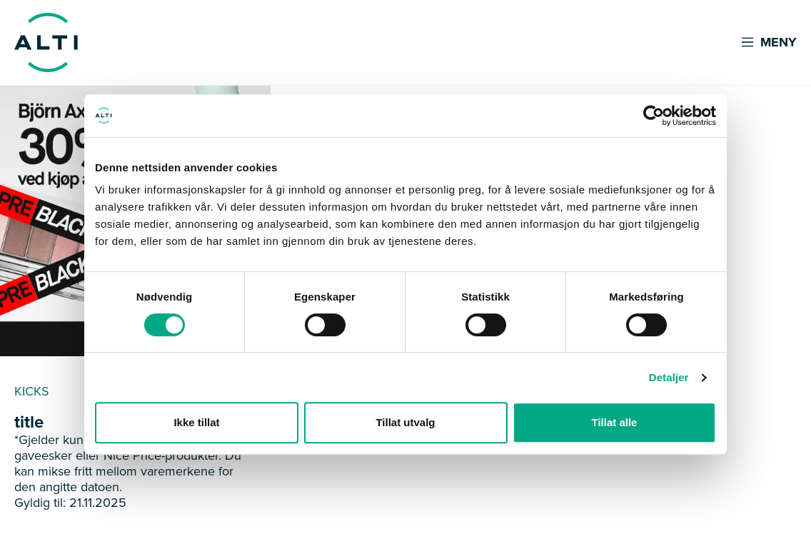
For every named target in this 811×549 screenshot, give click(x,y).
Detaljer (669, 377)
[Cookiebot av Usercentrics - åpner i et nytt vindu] (653, 115)
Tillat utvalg (405, 422)
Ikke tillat (196, 422)
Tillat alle (615, 422)
